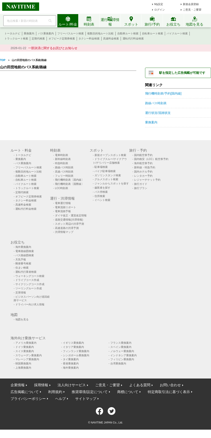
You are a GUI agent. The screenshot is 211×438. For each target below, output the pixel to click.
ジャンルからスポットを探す (112, 183)
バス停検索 (101, 191)
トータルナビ (12, 33)
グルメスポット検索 (106, 179)
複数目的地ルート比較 (100, 33)
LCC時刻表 (61, 188)
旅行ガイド (140, 184)
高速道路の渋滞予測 (67, 228)
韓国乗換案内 (23, 363)
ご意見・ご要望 (192, 9)
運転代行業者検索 (25, 271)
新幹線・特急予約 (144, 167)
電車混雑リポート (65, 207)
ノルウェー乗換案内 (122, 351)
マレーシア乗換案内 (27, 359)
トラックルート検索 (16, 38)
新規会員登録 (191, 4)
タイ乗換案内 (71, 359)
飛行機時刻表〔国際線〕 (69, 184)
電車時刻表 (61, 155)
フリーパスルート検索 (70, 33)
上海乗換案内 (23, 367)
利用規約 (55, 392)
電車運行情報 (63, 203)
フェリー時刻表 (64, 175)
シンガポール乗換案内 (76, 355)
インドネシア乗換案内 (123, 355)
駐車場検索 (101, 167)
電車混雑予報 (63, 211)
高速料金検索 (111, 38)
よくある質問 (139, 385)
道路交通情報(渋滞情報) (69, 219)
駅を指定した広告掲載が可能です (182, 72)
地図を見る (22, 319)
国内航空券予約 (143, 155)
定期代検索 (38, 38)
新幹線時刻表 (63, 159)
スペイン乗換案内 (120, 347)
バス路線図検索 (24, 255)
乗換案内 (29, 33)
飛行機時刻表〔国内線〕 (69, 179)
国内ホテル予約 (143, 171)
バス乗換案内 (46, 33)
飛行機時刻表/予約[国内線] (163, 93)
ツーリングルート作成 (28, 288)
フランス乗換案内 (120, 342)
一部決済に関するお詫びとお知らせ (52, 48)
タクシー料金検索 (89, 38)
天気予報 (20, 259)
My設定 (158, 4)
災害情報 (20, 292)
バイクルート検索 (177, 33)
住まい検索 (22, 267)
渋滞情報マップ (64, 232)
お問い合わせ (170, 385)
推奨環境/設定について (90, 392)
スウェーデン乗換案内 (28, 355)
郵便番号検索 (23, 263)
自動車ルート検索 (127, 33)
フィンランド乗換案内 (76, 351)
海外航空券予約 (143, 163)
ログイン (159, 9)
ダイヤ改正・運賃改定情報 (71, 215)
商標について (127, 392)
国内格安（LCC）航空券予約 (151, 159)
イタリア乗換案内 (73, 347)
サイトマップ (85, 399)
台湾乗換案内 (118, 363)
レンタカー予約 (143, 175)
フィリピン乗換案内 (122, 359)
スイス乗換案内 (24, 351)
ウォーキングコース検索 (29, 276)
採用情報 (41, 385)
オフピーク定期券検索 (62, 38)
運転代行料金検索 (133, 38)
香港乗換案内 (71, 363)
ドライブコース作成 (27, 280)
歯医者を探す (102, 187)
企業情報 (18, 385)
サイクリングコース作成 (29, 284)
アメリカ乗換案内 (25, 342)
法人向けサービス (72, 385)
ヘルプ (60, 399)
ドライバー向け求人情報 (29, 304)
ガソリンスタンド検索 (108, 175)
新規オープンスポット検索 (110, 155)
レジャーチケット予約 (147, 179)
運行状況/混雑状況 (158, 113)
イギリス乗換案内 (73, 342)
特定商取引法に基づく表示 (169, 392)
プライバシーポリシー (28, 399)
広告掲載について (25, 392)
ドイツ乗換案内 (24, 347)
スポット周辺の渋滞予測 (69, 223)
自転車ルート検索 (152, 33)
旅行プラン (140, 188)
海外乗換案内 (23, 247)
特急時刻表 (61, 163)
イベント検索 (102, 200)
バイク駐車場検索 (105, 171)
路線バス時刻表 (156, 103)
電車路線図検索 (24, 251)
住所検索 (100, 196)
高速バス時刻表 (64, 171)
